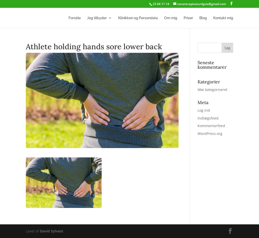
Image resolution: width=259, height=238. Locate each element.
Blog (203, 18)
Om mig (170, 18)
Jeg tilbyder (97, 18)
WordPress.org (210, 133)
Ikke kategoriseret (212, 89)
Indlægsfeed (208, 118)
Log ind (204, 110)
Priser (188, 18)
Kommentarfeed (211, 125)
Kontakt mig (223, 18)
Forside (75, 18)
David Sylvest (51, 231)
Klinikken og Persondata (138, 18)
